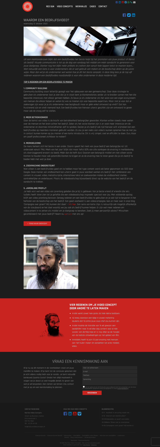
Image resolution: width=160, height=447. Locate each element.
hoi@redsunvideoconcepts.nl (134, 2)
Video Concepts (65, 6)
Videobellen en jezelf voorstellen (117, 419)
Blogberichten (108, 409)
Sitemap (94, 445)
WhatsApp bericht (129, 2)
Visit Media (86, 445)
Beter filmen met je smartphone (117, 422)
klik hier (72, 204)
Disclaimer (74, 440)
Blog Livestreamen (77, 437)
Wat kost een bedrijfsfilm (108, 435)
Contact (103, 6)
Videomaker (68, 435)
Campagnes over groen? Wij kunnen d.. (120, 425)
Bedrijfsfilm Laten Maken (90, 435)
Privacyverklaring (83, 440)
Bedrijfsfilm (76, 435)
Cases (93, 6)
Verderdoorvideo (90, 437)
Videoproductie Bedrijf (54, 435)
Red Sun (50, 6)
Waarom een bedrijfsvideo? (116, 416)
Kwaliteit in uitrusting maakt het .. (118, 413)
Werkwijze (81, 6)
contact (68, 214)
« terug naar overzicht (37, 223)
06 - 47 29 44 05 (131, 2)
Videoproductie (40, 435)
